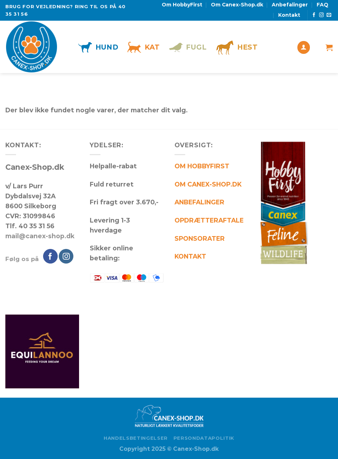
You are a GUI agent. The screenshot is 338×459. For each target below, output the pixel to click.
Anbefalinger (290, 4)
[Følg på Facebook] (314, 15)
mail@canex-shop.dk (39, 236)
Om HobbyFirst (182, 4)
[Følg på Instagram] (321, 15)
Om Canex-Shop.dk (237, 4)
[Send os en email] (329, 15)
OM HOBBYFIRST (202, 166)
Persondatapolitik (203, 438)
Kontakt (289, 15)
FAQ (322, 4)
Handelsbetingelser (136, 438)
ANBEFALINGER (199, 202)
